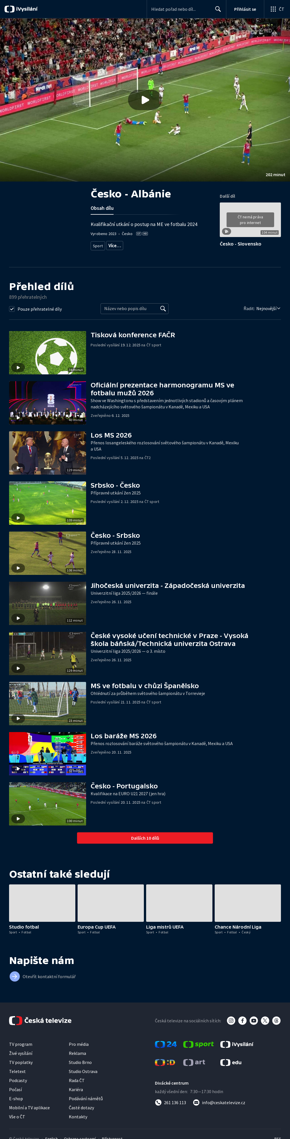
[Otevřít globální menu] (277, 9)
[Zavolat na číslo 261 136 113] (170, 1102)
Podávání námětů (86, 1098)
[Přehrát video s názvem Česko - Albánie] (145, 100)
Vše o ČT (17, 1116)
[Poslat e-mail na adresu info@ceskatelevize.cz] (219, 1102)
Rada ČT (77, 1080)
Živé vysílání (20, 1053)
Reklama (77, 1053)
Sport (98, 244)
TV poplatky (21, 1062)
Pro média (79, 1044)
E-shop (16, 1098)
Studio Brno (80, 1062)
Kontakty (78, 1116)
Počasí (15, 1089)
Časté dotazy (81, 1107)
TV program (20, 1044)
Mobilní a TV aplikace (29, 1107)
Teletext (17, 1071)
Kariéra (76, 1089)
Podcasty (18, 1080)
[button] (145, 100)
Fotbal (114, 244)
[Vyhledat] (163, 308)
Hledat (216, 11)
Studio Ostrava (83, 1071)
